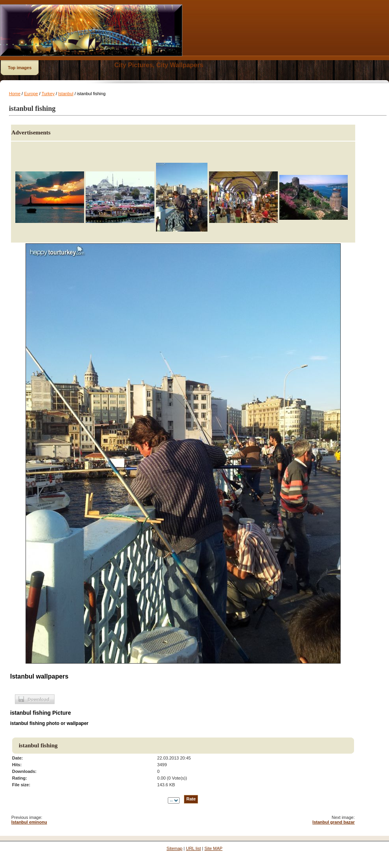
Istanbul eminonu (29, 822)
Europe (31, 93)
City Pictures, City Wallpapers (158, 65)
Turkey (48, 93)
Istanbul (65, 93)
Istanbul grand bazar (333, 822)
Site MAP (213, 848)
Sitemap (174, 848)
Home (14, 93)
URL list (193, 848)
